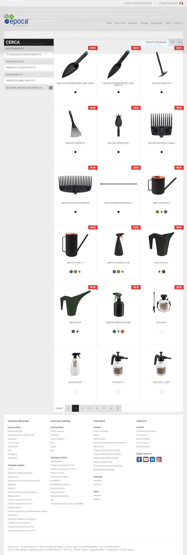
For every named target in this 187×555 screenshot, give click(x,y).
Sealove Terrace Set (118, 143)
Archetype (12, 439)
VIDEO (168, 23)
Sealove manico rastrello (118, 203)
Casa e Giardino (58, 439)
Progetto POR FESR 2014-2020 (107, 454)
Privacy (84, 550)
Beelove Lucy (161, 263)
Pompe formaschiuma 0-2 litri (21, 527)
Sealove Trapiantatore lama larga (75, 83)
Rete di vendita (143, 439)
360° (10, 450)
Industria (120, 23)
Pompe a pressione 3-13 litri (63, 469)
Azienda (144, 23)
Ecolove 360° (75, 382)
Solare (53, 446)
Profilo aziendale (101, 431)
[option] (75, 76)
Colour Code (13, 443)
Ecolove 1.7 (118, 382)
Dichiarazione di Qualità (104, 469)
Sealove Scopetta (75, 143)
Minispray (12, 484)
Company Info (112, 550)
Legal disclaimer (96, 550)
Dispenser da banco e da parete (22, 519)
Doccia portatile (58, 488)
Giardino (132, 23)
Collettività (12, 458)
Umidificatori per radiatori (19, 523)
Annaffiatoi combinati (60, 484)
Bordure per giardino (60, 496)
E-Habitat (55, 435)
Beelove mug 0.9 (161, 203)
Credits (131, 550)
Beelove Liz (75, 322)
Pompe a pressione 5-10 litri (20, 503)
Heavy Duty (13, 446)
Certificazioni (99, 439)
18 (172, 42)
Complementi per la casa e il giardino (67, 503)
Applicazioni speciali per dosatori (22, 492)
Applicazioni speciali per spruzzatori (24, 480)
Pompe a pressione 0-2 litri (19, 500)
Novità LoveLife (57, 431)
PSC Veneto (99, 446)
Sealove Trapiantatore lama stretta (118, 84)
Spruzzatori (13, 477)
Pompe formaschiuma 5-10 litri (21, 530)
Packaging (12, 454)
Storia (96, 435)
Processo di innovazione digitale (108, 466)
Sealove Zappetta (161, 83)
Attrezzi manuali (58, 492)
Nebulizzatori (13, 496)
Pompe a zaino (14, 507)
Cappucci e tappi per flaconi (20, 473)
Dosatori (11, 488)
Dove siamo (141, 435)
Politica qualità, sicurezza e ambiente (110, 443)
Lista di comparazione (135, 3)
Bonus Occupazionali (103, 462)
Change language (168, 3)
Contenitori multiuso (60, 477)
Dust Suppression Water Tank (21, 435)
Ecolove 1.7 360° (161, 382)
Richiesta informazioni (146, 431)
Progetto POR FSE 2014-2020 (107, 450)
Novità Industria (15, 431)
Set (52, 500)
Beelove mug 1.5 (75, 263)
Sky (52, 450)
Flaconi (11, 469)
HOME (109, 23)
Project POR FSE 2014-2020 (106, 458)
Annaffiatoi (12, 515)
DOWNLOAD (156, 23)
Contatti (178, 23)
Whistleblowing (143, 446)
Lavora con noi (142, 443)
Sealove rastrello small (161, 143)
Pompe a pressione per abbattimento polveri (27, 511)
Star (52, 443)
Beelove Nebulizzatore (118, 322)
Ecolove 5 (161, 322)
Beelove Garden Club (118, 263)
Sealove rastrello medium (75, 203)
